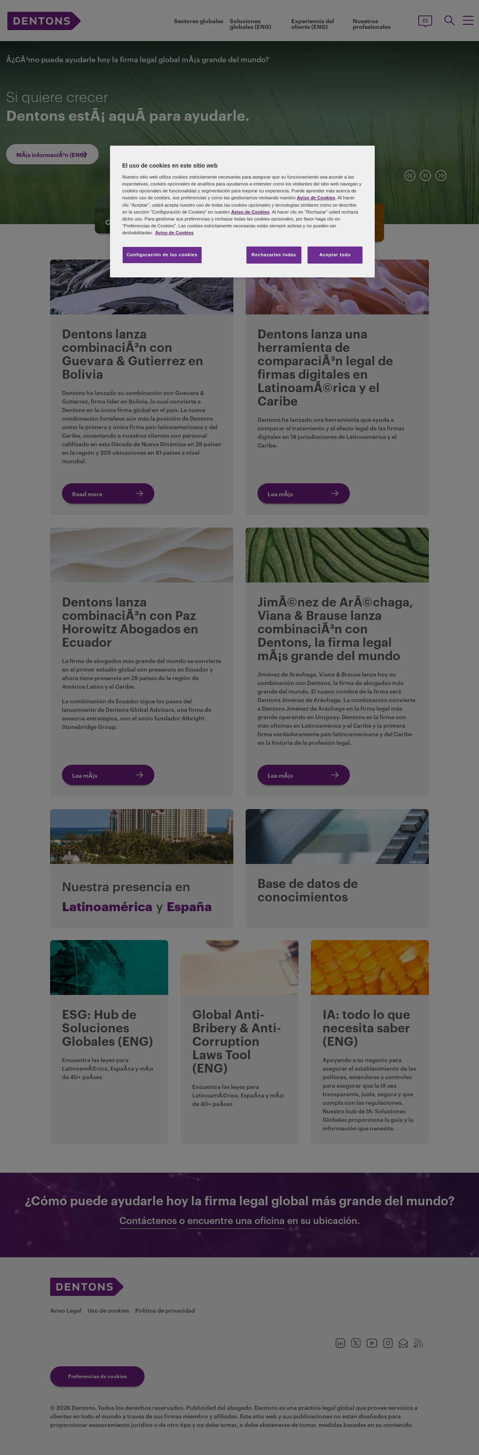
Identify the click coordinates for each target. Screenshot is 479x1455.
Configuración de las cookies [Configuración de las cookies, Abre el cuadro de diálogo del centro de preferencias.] (162, 254)
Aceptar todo (335, 254)
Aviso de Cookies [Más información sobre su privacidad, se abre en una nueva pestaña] (174, 232)
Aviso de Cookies (316, 197)
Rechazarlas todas (273, 254)
